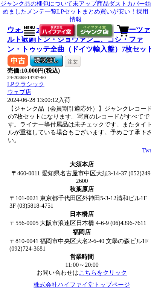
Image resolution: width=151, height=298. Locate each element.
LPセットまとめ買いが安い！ (96, 11)
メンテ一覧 (42, 11)
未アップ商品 (91, 3)
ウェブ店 (19, 92)
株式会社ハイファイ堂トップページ (82, 284)
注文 (72, 62)
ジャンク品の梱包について (36, 3)
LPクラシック (25, 84)
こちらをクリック (103, 272)
